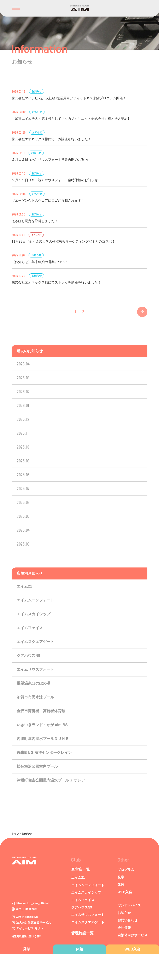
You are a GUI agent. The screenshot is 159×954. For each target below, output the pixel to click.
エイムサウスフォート (35, 669)
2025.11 (23, 433)
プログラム (126, 869)
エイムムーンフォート (35, 600)
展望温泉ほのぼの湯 (33, 683)
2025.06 (23, 502)
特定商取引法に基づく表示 (26, 936)
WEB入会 (132, 949)
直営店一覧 (80, 869)
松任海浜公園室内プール (37, 766)
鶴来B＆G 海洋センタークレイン (44, 753)
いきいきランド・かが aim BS (42, 725)
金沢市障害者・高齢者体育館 (41, 711)
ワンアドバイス (129, 905)
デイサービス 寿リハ (27, 928)
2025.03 (23, 544)
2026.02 (23, 391)
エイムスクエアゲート (35, 642)
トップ (15, 833)
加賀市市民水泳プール (35, 697)
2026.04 (23, 363)
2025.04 (23, 530)
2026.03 (23, 377)
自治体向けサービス (132, 935)
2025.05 (23, 516)
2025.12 (23, 419)
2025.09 (23, 460)
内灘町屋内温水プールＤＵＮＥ (43, 739)
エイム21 (24, 586)
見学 (26, 949)
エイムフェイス (30, 628)
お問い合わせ (127, 920)
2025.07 (23, 488)
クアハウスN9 (28, 656)
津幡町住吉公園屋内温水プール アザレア (51, 780)
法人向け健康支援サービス (31, 922)
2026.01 (23, 405)
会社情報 (124, 927)
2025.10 (23, 447)
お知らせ (124, 912)
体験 (79, 949)
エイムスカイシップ (33, 614)
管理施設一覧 (82, 933)
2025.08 (23, 474)
